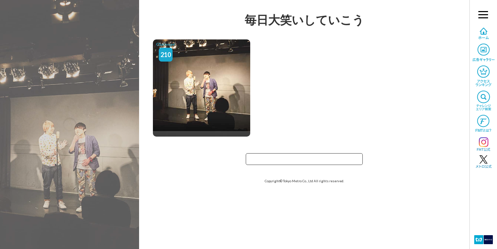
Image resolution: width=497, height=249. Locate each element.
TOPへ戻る (304, 161)
